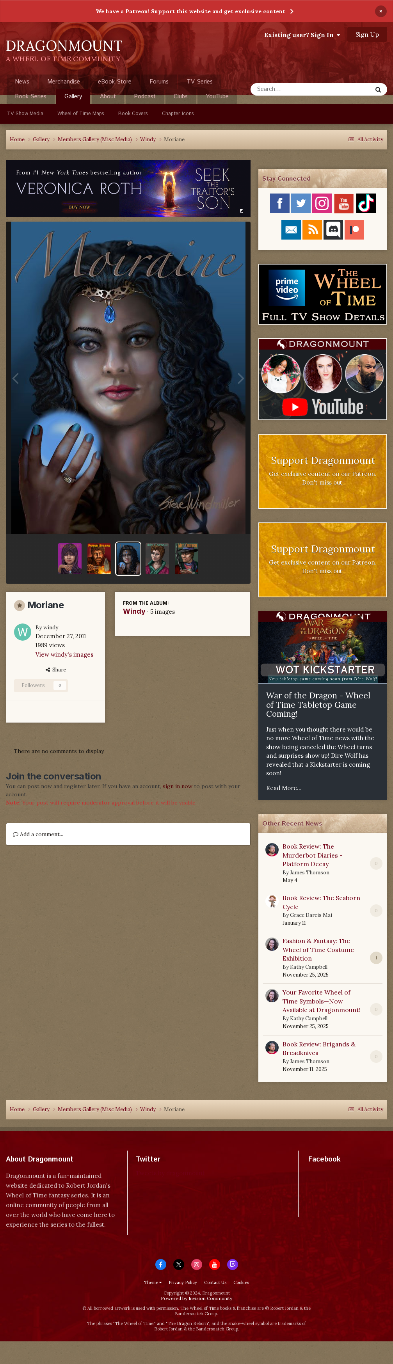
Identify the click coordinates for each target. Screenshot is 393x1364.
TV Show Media (25, 113)
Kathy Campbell (308, 967)
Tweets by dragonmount (170, 1173)
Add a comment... (38, 834)
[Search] (291, 89)
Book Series (30, 96)
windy (50, 627)
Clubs (181, 96)
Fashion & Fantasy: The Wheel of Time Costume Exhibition (318, 949)
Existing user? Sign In (302, 35)
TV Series (200, 82)
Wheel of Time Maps (80, 113)
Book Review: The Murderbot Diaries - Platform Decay (313, 855)
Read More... (284, 788)
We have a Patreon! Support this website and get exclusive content (190, 11)
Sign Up (367, 34)
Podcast (145, 96)
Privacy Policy (183, 1282)
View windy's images (64, 654)
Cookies (241, 1282)
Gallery (73, 98)
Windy (134, 611)
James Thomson (309, 872)
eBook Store (115, 82)
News (22, 82)
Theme (153, 1282)
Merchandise (63, 82)
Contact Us (215, 1282)
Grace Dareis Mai (311, 915)
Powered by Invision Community (196, 1298)
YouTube (217, 96)
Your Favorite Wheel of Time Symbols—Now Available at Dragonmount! (322, 1001)
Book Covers (133, 113)
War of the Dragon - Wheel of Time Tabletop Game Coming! (318, 704)
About (108, 96)
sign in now (177, 786)
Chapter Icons (178, 113)
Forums (159, 82)
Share (56, 669)
